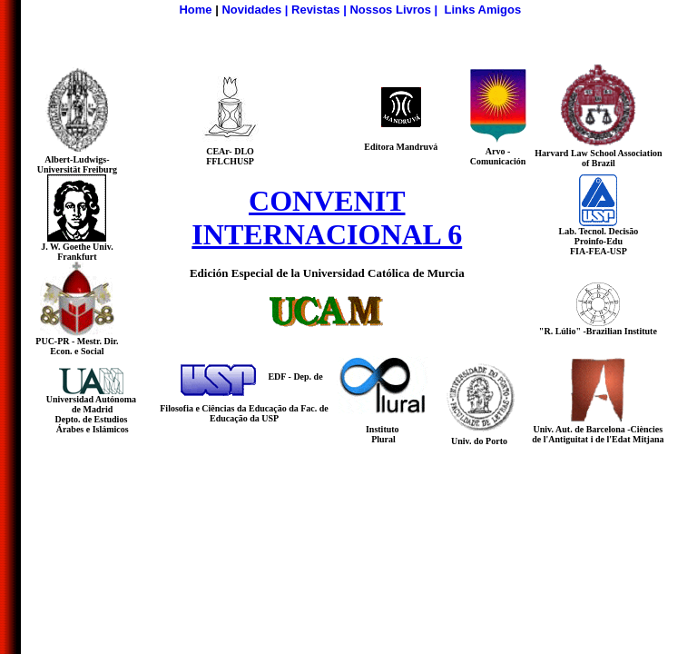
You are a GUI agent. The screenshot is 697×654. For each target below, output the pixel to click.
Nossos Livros (390, 9)
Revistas (315, 9)
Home (195, 9)
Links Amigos (482, 9)
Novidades (251, 9)
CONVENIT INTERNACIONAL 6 (326, 217)
